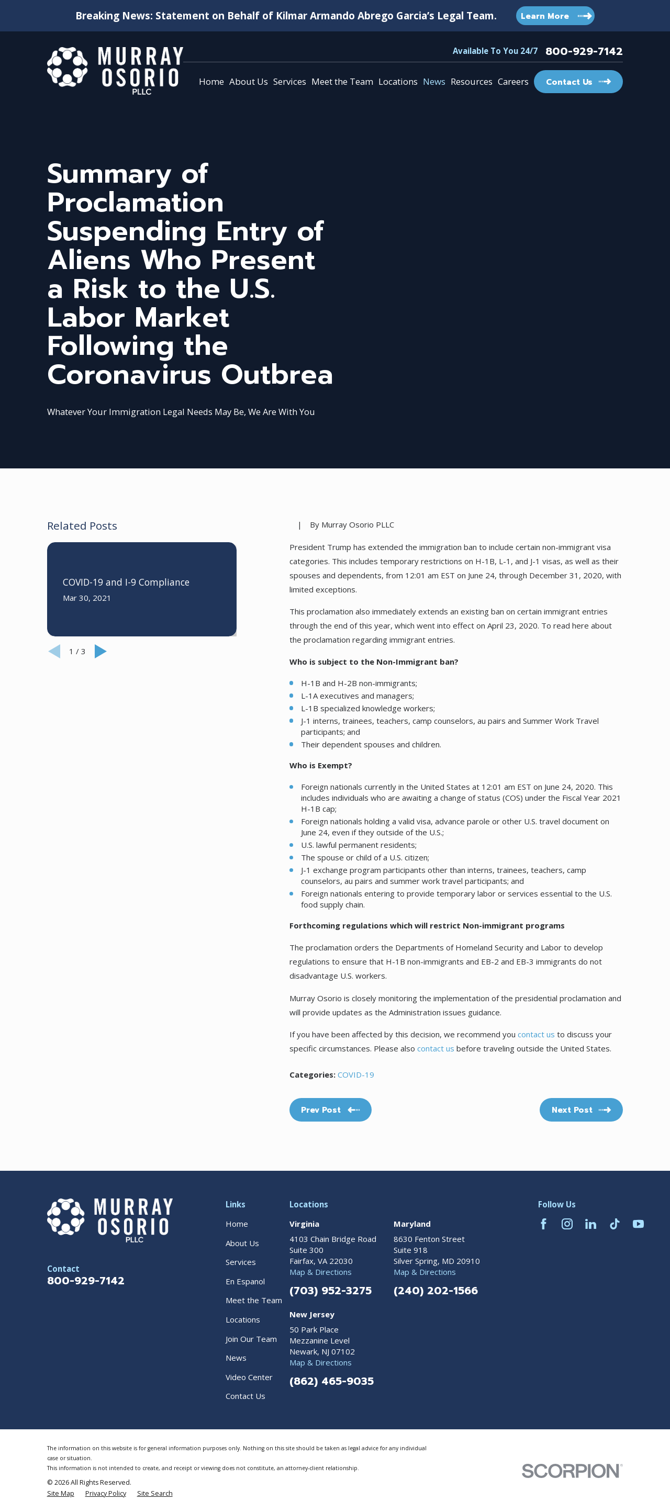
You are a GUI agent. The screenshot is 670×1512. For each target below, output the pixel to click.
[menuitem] (60, 1493)
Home (237, 1223)
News (236, 1357)
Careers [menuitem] (513, 81)
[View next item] (101, 651)
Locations (243, 1319)
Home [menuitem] (211, 81)
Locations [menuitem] (398, 81)
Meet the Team (254, 1300)
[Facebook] (543, 1223)
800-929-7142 (584, 51)
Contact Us (245, 1396)
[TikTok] (614, 1223)
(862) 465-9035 (331, 1381)
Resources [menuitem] (472, 81)
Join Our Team (251, 1339)
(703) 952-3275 (330, 1290)
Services (241, 1262)
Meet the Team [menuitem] (342, 81)
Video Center (249, 1377)
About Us (242, 1243)
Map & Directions (320, 1272)
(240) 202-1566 (436, 1290)
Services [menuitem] (289, 81)
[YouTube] (638, 1223)
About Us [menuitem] (248, 81)
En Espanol (245, 1281)
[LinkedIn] (590, 1223)
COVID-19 (356, 1074)
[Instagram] (567, 1223)
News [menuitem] (434, 81)
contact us (535, 1034)
